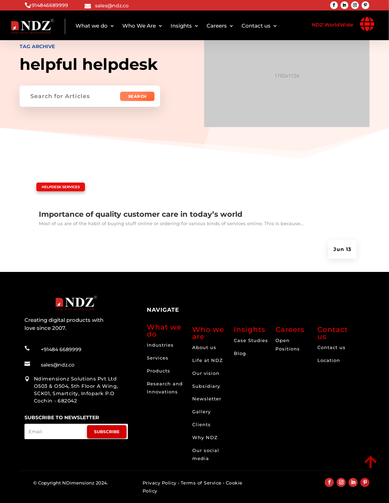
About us (204, 347)
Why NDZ (205, 437)
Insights (181, 25)
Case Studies (251, 340)
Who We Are (139, 25)
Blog (240, 353)
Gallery (201, 411)
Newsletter (206, 398)
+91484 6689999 (61, 349)
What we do (91, 25)
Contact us (256, 25)
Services (157, 358)
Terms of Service (201, 483)
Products (158, 370)
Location (328, 360)
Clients (201, 424)
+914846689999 (48, 5)
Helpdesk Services (61, 187)
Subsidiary (206, 386)
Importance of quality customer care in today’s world (141, 214)
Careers (217, 25)
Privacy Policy (160, 483)
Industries (160, 345)
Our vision (205, 373)
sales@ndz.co (112, 5)
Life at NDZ (207, 360)
